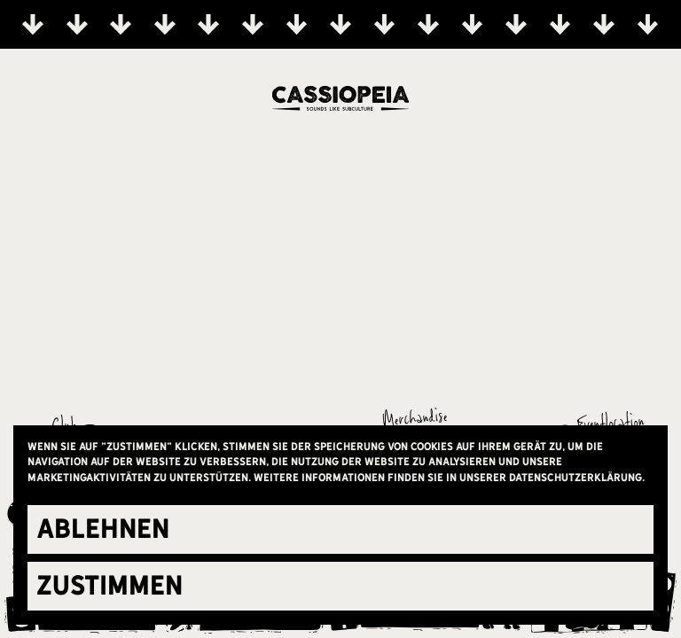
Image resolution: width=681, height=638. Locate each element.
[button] (340, 529)
